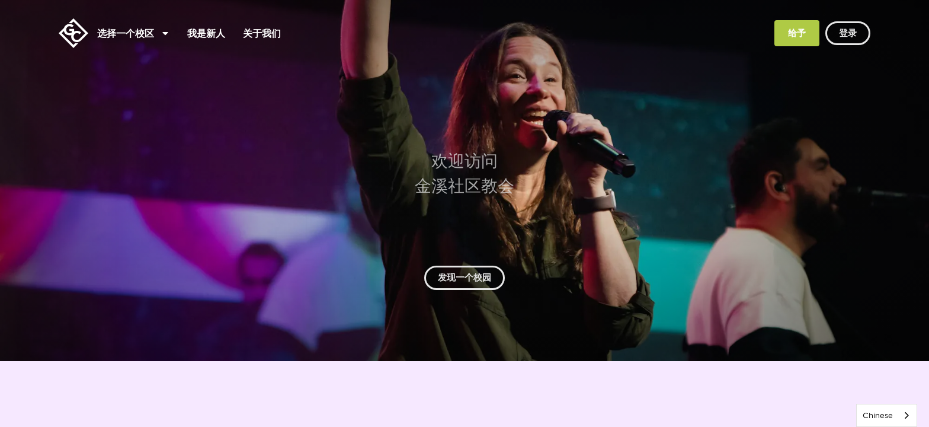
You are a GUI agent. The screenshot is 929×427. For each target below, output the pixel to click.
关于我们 (262, 33)
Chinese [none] (878, 415)
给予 (797, 33)
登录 (848, 33)
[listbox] (886, 415)
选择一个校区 (132, 33)
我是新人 (206, 33)
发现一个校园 (464, 277)
